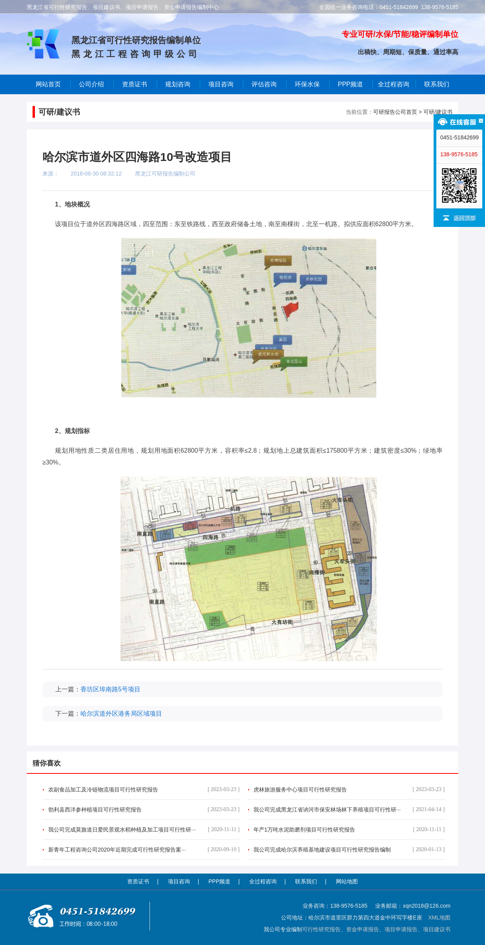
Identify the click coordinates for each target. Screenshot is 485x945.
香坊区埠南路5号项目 (110, 689)
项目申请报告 (401, 929)
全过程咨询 (393, 84)
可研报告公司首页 (395, 112)
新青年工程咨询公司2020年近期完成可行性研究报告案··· (144, 849)
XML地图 (439, 917)
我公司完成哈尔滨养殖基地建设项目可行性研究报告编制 (349, 849)
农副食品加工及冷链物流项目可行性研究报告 (144, 789)
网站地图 (347, 881)
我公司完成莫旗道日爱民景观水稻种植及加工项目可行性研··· (144, 829)
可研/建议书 (437, 112)
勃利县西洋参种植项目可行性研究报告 (144, 809)
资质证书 (138, 881)
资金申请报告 (362, 929)
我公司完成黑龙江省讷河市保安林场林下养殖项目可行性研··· (349, 809)
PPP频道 (350, 84)
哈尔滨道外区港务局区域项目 (121, 713)
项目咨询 (220, 84)
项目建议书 (436, 929)
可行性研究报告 (321, 929)
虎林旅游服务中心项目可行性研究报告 (349, 789)
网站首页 (48, 84)
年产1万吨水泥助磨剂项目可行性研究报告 (349, 829)
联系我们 (436, 84)
